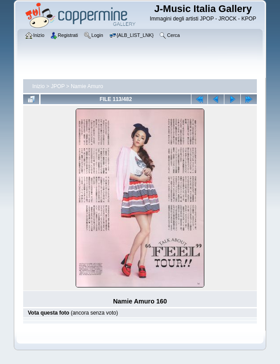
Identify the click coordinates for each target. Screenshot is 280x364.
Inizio (38, 86)
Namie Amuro (87, 86)
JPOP (58, 86)
